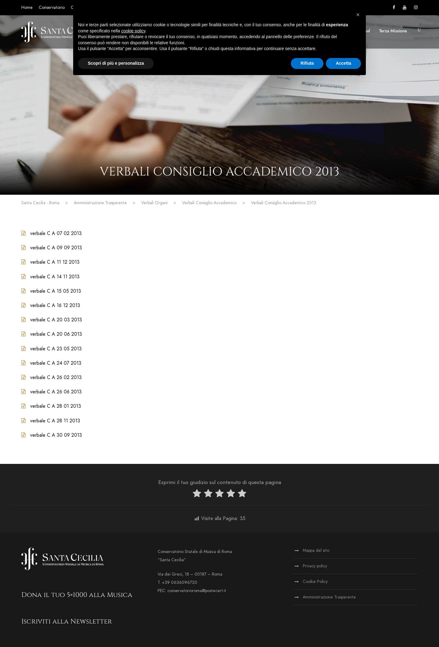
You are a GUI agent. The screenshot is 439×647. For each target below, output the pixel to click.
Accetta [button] (343, 63)
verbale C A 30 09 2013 (56, 435)
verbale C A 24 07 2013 (55, 363)
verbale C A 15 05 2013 (55, 291)
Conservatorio (52, 7)
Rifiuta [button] (307, 63)
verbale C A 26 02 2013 (56, 377)
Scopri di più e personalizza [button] (116, 63)
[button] (358, 15)
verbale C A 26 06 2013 (56, 392)
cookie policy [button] (133, 30)
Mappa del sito (316, 550)
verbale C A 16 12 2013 (55, 305)
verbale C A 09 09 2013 (56, 247)
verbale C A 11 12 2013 (55, 262)
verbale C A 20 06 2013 (56, 334)
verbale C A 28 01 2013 (55, 406)
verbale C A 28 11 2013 (55, 420)
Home (27, 7)
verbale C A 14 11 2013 (55, 276)
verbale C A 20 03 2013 (56, 319)
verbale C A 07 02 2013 (56, 233)
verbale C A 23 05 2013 (56, 348)
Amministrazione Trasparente (329, 597)
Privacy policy (315, 566)
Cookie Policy (315, 581)
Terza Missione (393, 31)
